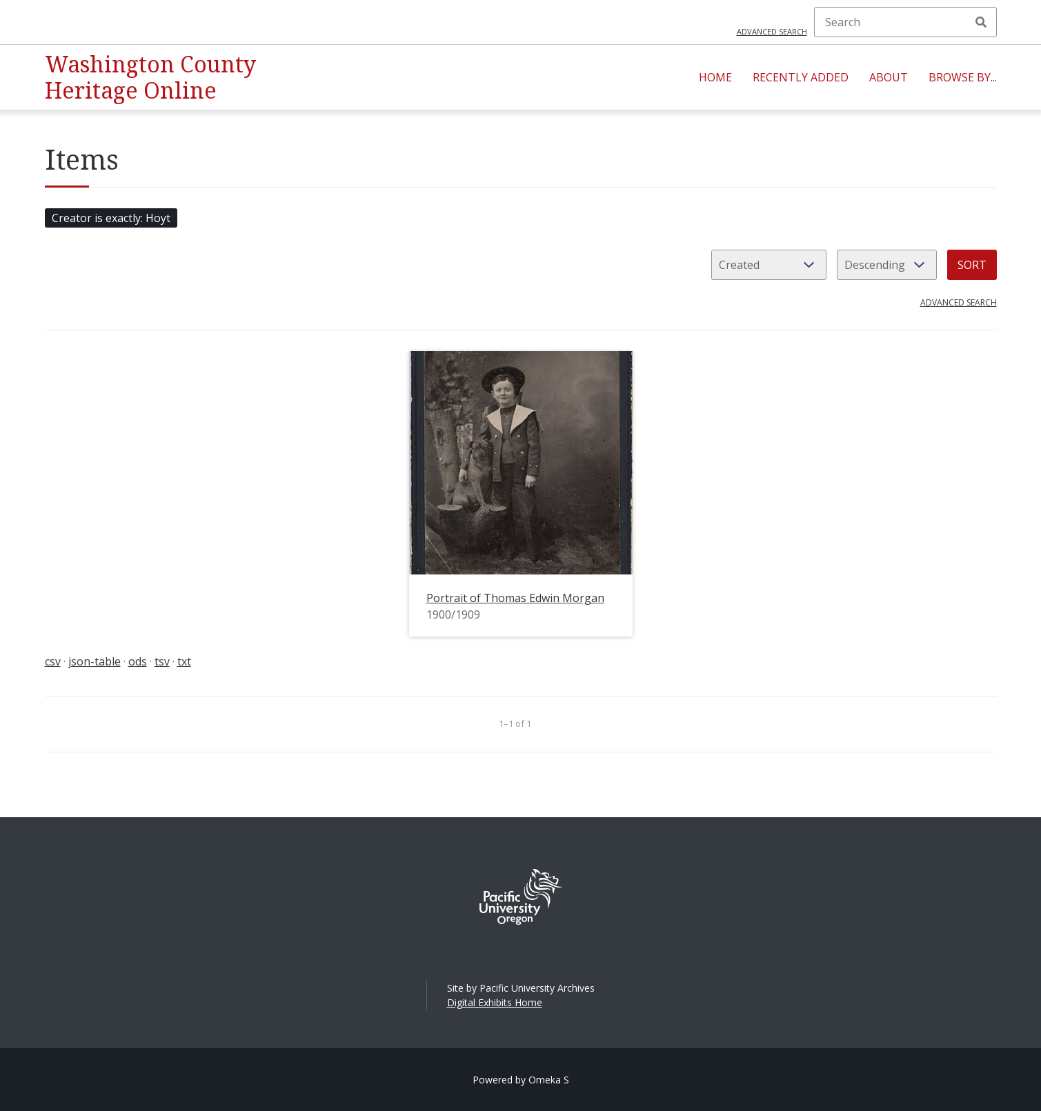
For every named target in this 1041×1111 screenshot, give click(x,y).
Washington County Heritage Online (150, 77)
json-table (94, 661)
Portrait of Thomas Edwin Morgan (515, 597)
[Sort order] (887, 265)
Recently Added (801, 77)
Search (981, 22)
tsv (162, 661)
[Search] (905, 22)
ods (137, 661)
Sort (972, 264)
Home (715, 77)
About (888, 77)
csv (53, 661)
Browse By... (963, 77)
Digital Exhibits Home (494, 1002)
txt (184, 661)
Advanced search (772, 31)
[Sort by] (768, 265)
